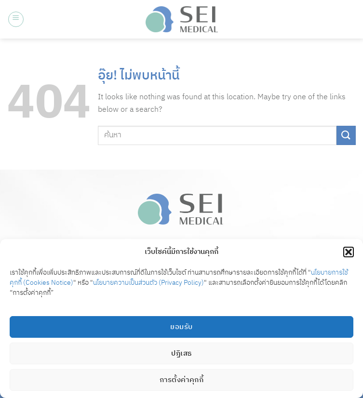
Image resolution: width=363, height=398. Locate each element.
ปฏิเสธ (181, 353)
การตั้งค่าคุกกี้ (182, 380)
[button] (348, 252)
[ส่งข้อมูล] (346, 135)
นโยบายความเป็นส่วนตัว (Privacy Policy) (148, 282)
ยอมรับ (181, 327)
